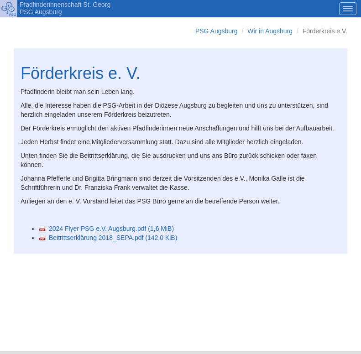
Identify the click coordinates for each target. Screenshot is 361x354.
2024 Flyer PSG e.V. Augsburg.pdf (111, 228)
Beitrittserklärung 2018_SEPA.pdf (113, 237)
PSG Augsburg (216, 31)
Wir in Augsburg (270, 31)
